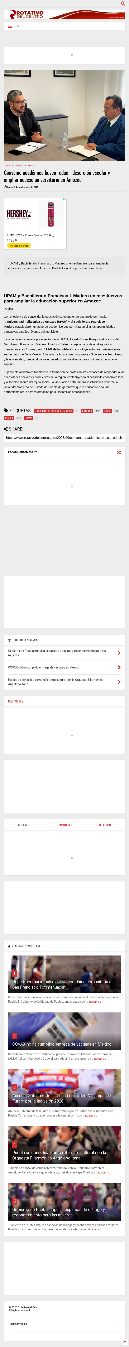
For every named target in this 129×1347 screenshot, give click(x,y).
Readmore (95, 1001)
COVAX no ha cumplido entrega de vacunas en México (62, 1044)
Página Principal (18, 1323)
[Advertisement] (64, 540)
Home (7, 165)
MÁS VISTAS (15, 701)
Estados (19, 165)
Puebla (31, 165)
